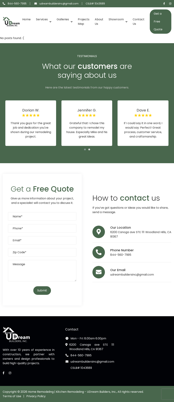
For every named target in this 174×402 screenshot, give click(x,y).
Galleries (63, 19)
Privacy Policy (36, 396)
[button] (85, 149)
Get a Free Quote (158, 21)
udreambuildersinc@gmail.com (59, 3)
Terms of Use (12, 396)
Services (42, 19)
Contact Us (138, 21)
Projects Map (83, 21)
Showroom (116, 19)
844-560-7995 (17, 3)
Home (26, 19)
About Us (99, 21)
